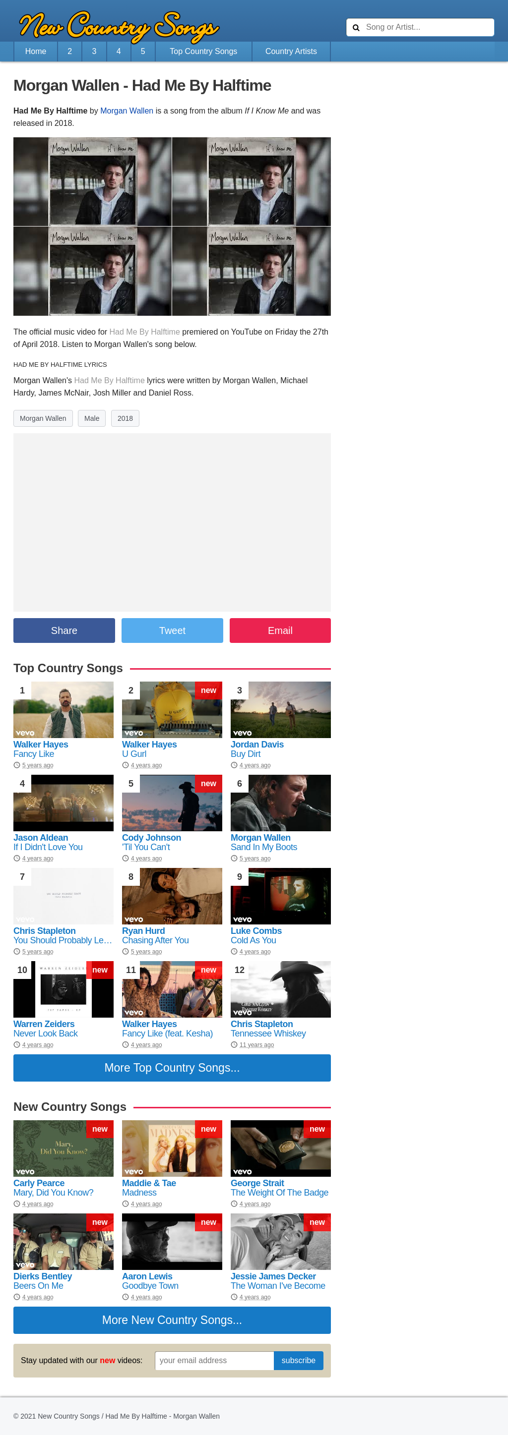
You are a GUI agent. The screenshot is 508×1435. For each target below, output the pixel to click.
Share (64, 630)
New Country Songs (182, 1320)
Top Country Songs (203, 51)
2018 (125, 418)
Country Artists (291, 51)
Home (36, 51)
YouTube (246, 332)
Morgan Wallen (126, 111)
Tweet (172, 630)
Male (91, 418)
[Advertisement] (420, 138)
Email (280, 630)
